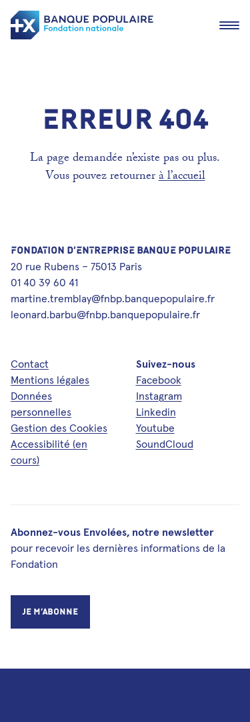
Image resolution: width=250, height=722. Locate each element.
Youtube (155, 427)
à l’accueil (182, 177)
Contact (30, 363)
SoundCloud (164, 443)
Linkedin (156, 411)
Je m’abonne (50, 611)
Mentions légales (50, 379)
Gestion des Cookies (59, 427)
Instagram (159, 395)
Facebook (158, 379)
